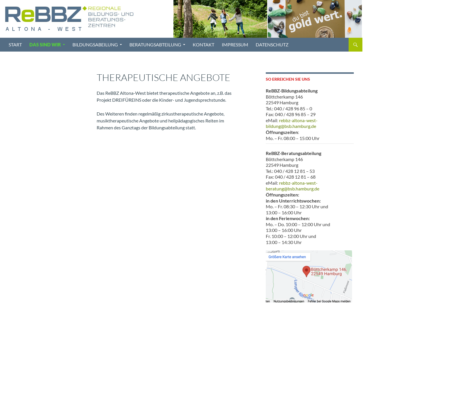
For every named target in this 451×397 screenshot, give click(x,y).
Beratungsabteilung (155, 44)
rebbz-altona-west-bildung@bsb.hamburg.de (292, 123)
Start (15, 44)
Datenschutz (272, 44)
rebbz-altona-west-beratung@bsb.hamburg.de (292, 186)
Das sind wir (45, 44)
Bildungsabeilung (95, 44)
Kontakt (203, 44)
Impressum (235, 44)
